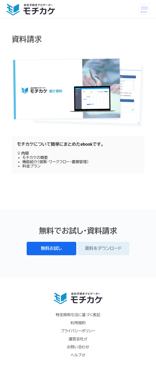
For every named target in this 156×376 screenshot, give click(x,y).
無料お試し (51, 248)
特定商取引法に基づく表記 (78, 315)
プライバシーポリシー (78, 331)
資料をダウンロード (103, 248)
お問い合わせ (78, 347)
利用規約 (78, 323)
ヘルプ (78, 355)
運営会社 (78, 339)
